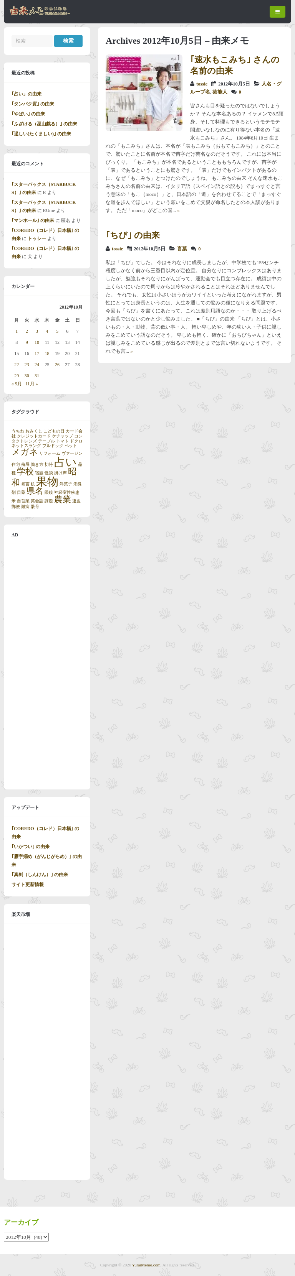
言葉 (182, 249)
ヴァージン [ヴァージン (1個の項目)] (72, 453)
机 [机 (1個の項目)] (33, 484)
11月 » (31, 383)
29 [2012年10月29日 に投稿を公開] (16, 375)
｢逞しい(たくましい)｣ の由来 (41, 133)
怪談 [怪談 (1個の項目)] (49, 473)
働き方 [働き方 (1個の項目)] (37, 464)
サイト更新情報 (28, 884)
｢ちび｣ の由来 (133, 235)
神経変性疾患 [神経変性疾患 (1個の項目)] (67, 492)
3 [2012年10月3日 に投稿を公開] (37, 331)
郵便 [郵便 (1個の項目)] (16, 507)
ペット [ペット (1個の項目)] (71, 446)
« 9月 (17, 383)
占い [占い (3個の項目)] (65, 462)
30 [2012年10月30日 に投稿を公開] (27, 375)
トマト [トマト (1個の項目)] (62, 441)
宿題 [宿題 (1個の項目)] (39, 473)
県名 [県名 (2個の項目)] (35, 491)
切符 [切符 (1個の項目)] (49, 464)
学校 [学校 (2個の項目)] (25, 471)
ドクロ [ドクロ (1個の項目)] (76, 441)
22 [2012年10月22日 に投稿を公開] (16, 364)
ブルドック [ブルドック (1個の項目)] (52, 446)
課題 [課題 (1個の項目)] (49, 501)
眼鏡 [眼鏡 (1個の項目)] (49, 492)
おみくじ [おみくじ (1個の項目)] (33, 431)
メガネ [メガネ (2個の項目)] (25, 452)
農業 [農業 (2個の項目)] (62, 499)
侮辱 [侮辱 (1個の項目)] (25, 464)
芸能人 (219, 92)
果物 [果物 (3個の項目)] (47, 481)
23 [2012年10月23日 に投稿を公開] (27, 364)
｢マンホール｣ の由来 (33, 220)
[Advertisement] (47, 667)
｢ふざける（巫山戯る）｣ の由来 (44, 124)
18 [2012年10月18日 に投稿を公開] (47, 353)
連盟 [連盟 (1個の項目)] (76, 501)
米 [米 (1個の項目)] (14, 501)
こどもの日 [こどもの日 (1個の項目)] (54, 431)
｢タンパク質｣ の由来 (33, 104)
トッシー (37, 238)
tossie (201, 84)
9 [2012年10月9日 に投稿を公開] (27, 342)
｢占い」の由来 (26, 94)
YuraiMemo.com (146, 1265)
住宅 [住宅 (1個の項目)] (16, 464)
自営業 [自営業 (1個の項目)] (23, 501)
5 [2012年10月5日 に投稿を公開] (57, 331)
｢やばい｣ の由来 (28, 114)
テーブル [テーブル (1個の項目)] (46, 441)
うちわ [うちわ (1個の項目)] (18, 431)
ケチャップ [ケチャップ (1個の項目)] (62, 436)
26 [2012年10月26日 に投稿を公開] (57, 364)
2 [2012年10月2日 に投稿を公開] (27, 331)
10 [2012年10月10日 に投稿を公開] (37, 342)
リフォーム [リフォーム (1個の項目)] (49, 453)
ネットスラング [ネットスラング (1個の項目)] (26, 446)
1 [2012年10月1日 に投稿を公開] (16, 331)
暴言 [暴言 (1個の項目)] (25, 484)
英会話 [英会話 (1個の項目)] (37, 501)
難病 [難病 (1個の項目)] (25, 507)
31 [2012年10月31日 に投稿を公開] (37, 375)
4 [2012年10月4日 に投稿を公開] (47, 331)
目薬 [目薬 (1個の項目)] (21, 492)
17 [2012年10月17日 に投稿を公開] (37, 353)
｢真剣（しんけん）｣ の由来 (40, 874)
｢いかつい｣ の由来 (31, 846)
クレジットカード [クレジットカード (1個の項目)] (34, 436)
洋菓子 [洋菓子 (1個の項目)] (66, 484)
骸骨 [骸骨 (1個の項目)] (35, 507)
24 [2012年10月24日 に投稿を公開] (37, 364)
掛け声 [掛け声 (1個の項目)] (60, 473)
